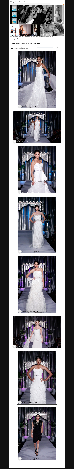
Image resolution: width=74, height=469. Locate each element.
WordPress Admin (60, 465)
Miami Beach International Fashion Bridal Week (45, 47)
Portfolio (16, 4)
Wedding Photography (25, 4)
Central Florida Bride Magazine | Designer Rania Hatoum (25, 43)
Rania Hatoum (31, 45)
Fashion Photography (36, 4)
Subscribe (60, 4)
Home (12, 4)
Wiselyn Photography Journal (38, 20)
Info (49, 4)
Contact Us (44, 4)
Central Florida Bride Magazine (50, 45)
